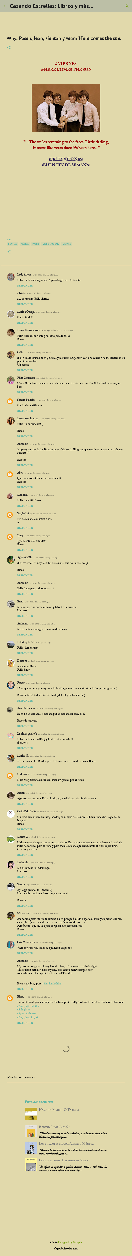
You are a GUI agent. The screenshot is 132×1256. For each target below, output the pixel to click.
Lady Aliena (24, 275)
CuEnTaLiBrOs (26, 811)
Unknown (23, 774)
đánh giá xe (23, 1009)
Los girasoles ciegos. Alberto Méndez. (66, 1144)
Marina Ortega (25, 312)
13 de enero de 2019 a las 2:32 (39, 996)
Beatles (12, 244)
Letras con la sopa (27, 418)
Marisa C (22, 837)
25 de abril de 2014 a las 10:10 (49, 378)
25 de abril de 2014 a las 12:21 (43, 513)
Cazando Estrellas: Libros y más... (52, 6)
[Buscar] (127, 6)
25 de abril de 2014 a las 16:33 (42, 623)
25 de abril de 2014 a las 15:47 (38, 601)
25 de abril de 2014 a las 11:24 (52, 418)
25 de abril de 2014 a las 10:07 (38, 352)
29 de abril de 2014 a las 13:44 (49, 942)
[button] (9, 47)
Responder (25, 285)
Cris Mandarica (26, 942)
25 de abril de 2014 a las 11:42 (42, 444)
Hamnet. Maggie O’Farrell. (59, 1110)
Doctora (22, 661)
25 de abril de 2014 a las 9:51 (39, 293)
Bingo (20, 997)
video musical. (51, 244)
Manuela (22, 495)
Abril (20, 473)
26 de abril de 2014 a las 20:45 (42, 837)
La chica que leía (27, 734)
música (25, 244)
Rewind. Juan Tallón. (54, 1127)
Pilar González (26, 378)
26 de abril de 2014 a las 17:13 (43, 774)
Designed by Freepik (70, 1242)
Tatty (20, 535)
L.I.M (20, 642)
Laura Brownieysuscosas (31, 330)
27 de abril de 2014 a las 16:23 (40, 884)
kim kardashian (53, 983)
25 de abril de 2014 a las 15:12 (42, 583)
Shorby (21, 884)
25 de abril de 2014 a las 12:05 (41, 495)
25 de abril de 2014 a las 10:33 (49, 400)
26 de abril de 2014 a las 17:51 (50, 811)
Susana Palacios (26, 400)
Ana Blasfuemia (26, 708)
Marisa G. (23, 756)
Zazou (21, 793)
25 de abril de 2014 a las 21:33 (38, 683)
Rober (20, 683)
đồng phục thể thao (28, 1006)
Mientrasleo (24, 913)
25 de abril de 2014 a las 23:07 (50, 708)
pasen (35, 244)
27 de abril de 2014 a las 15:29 (43, 862)
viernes (67, 244)
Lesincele (22, 862)
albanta (21, 293)
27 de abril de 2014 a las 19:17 (45, 913)
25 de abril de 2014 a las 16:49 (38, 642)
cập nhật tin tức (26, 1013)
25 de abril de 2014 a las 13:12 (37, 535)
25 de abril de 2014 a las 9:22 (45, 274)
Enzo (20, 601)
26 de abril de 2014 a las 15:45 (43, 756)
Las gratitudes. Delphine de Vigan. (64, 1160)
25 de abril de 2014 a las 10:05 (60, 330)
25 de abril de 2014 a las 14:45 (46, 557)
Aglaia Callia (24, 557)
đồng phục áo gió (27, 1017)
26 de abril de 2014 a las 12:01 (51, 734)
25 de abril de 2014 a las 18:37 (41, 661)
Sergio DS (23, 513)
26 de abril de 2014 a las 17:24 (39, 793)
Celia (20, 352)
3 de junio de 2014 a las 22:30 (42, 961)
